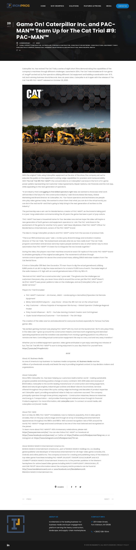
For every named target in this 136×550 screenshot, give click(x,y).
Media (109, 6)
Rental (92, 47)
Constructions (97, 45)
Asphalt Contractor (32, 45)
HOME (43, 6)
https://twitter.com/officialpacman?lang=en (86, 435)
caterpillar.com (67, 401)
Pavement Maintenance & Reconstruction (61, 47)
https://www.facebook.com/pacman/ (38, 435)
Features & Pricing (92, 6)
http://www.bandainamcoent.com (36, 469)
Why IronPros (57, 6)
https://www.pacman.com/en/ (35, 432)
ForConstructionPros (25, 47)
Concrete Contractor (61, 45)
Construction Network (80, 45)
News (38, 43)
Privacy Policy (123, 545)
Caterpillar (46, 45)
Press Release (84, 47)
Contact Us (122, 6)
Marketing (39, 47)
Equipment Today (111, 45)
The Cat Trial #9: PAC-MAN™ (39, 181)
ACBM (21, 45)
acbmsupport (24, 43)
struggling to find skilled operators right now (58, 192)
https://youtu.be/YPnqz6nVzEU (35, 348)
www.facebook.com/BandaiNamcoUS (69, 469)
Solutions (74, 6)
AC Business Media (84, 361)
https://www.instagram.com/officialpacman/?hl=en (56, 438)
